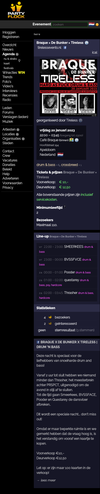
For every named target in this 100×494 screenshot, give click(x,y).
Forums (8, 112)
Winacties (13, 73)
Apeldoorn (47, 150)
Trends (7, 77)
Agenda (8, 54)
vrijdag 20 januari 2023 (57, 130)
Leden (7, 108)
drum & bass (45, 165)
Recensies (10, 95)
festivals (8, 68)
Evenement (42, 24)
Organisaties (11, 139)
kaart (7, 63)
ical (94, 52)
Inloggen (8, 32)
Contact (8, 151)
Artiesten (8, 129)
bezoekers (62, 317)
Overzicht (9, 45)
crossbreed (69, 165)
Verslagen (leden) (15, 117)
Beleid (7, 169)
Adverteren (10, 178)
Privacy (7, 188)
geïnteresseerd (66, 324)
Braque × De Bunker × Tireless (59, 43)
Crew (6, 156)
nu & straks (10, 58)
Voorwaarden (12, 183)
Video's (7, 86)
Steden (7, 143)
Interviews (9, 91)
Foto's (6, 82)
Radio (6, 100)
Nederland (47, 155)
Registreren (10, 37)
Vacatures (9, 160)
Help (6, 174)
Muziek (7, 122)
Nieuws (7, 49)
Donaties (8, 165)
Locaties (8, 134)
